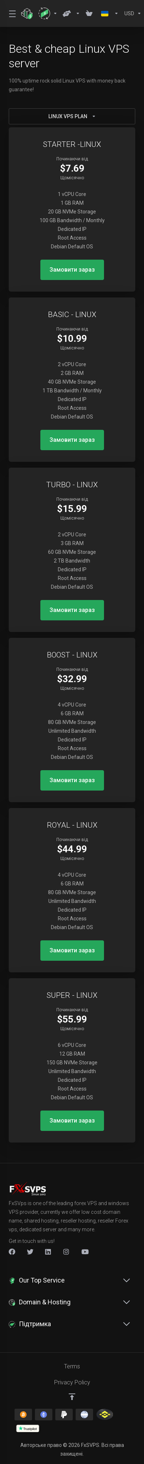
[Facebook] (12, 1251)
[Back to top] (72, 1397)
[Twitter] (30, 1251)
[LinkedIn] (48, 1251)
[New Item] (66, 1251)
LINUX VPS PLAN (72, 116)
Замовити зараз (72, 269)
